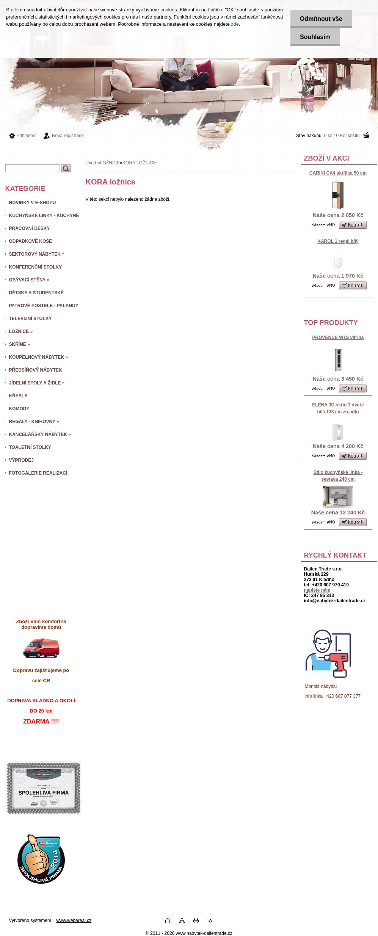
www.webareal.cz (73, 920)
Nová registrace (68, 135)
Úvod (91, 163)
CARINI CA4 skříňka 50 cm (338, 173)
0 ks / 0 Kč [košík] (341, 135)
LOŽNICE (110, 163)
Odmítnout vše (321, 19)
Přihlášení (27, 135)
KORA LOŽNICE (139, 163)
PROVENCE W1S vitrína (338, 337)
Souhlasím (315, 37)
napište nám (317, 590)
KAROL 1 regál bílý (337, 241)
